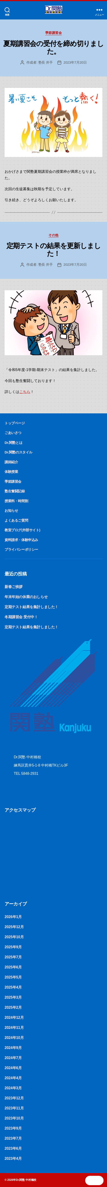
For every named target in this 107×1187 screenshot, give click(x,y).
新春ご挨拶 (14, 587)
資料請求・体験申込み (21, 540)
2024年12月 (14, 1017)
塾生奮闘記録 (15, 491)
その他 (53, 235)
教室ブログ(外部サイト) (22, 530)
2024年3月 (13, 1088)
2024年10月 (14, 1038)
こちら (24, 392)
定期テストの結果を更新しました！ (53, 249)
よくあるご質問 (16, 520)
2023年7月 (13, 1138)
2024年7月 (13, 1058)
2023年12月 (14, 1098)
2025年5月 (13, 977)
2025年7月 (13, 957)
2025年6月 (13, 967)
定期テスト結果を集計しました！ (31, 607)
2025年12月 (14, 927)
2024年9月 (13, 1048)
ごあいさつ (13, 433)
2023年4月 (13, 1158)
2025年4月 (13, 987)
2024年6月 (13, 1068)
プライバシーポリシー (21, 549)
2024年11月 (14, 1028)
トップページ (15, 423)
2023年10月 (14, 1118)
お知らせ (11, 510)
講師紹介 (11, 462)
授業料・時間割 (16, 501)
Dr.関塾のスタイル (18, 452)
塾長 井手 (45, 62)
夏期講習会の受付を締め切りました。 (53, 47)
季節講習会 (53, 33)
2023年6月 (13, 1148)
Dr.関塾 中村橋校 (26, 1180)
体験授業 (11, 472)
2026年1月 (13, 917)
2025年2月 (13, 1007)
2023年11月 (14, 1108)
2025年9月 (13, 947)
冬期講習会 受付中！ (21, 617)
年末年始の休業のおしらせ (26, 597)
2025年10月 (14, 937)
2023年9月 (13, 1128)
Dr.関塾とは (13, 442)
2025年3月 (13, 997)
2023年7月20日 (75, 62)
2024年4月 (13, 1078)
